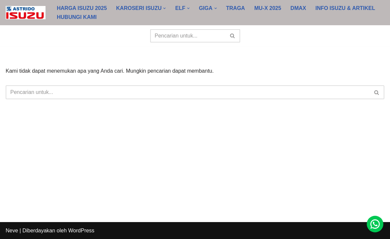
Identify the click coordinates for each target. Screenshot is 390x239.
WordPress (81, 230)
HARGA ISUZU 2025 (82, 8)
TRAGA (235, 8)
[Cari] (187, 35)
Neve (12, 230)
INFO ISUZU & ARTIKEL (345, 8)
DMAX (298, 8)
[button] (164, 8)
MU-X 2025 (267, 8)
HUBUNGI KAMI (77, 17)
